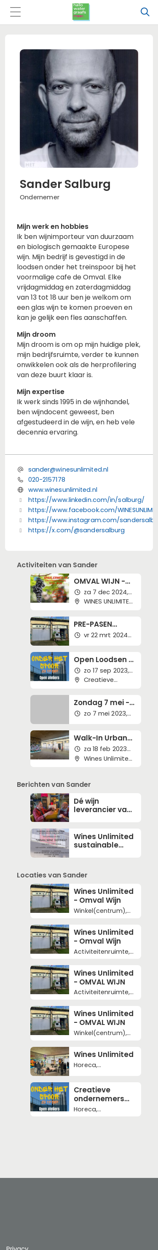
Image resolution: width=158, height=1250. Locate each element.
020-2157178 (46, 479)
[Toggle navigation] (15, 12)
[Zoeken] (145, 12)
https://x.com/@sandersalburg (76, 530)
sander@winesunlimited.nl (68, 469)
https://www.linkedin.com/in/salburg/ (86, 500)
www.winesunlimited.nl (62, 490)
